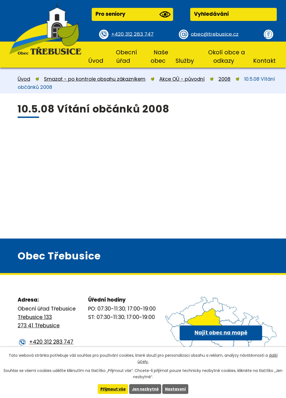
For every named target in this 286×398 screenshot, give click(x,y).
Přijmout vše (112, 389)
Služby (185, 61)
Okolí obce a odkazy (226, 56)
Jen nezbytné (145, 389)
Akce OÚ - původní (182, 79)
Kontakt (264, 61)
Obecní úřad (126, 56)
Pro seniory (133, 14)
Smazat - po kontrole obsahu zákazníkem (94, 79)
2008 (224, 79)
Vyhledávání (211, 14)
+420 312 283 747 (133, 34)
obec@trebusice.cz (215, 34)
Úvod (95, 61)
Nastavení (176, 389)
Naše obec (159, 56)
